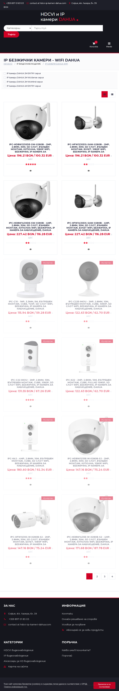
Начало (8, 64)
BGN (6, 7)
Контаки (67, 613)
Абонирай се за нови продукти (83, 630)
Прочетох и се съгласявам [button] (104, 685)
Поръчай (67, 655)
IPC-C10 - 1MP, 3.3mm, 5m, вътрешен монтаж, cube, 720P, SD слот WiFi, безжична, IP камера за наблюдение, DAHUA (30, 305)
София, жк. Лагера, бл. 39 (83, 3)
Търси (11, 34)
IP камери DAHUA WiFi (56, 64)
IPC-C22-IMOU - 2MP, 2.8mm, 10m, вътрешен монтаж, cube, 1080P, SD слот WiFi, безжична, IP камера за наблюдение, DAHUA (30, 384)
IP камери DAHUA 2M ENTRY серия (24, 73)
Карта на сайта (16, 666)
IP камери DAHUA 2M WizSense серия (25, 77)
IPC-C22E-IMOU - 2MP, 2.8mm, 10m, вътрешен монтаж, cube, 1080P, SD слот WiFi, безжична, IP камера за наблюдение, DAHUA (89, 305)
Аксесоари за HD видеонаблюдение (25, 661)
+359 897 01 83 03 (14, 3)
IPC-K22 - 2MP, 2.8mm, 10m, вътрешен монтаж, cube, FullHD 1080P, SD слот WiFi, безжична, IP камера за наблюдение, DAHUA (88, 384)
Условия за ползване (74, 624)
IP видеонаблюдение (16, 655)
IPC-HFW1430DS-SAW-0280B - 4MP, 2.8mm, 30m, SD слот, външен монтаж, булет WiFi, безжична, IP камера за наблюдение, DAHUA (88, 227)
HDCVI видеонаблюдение (18, 650)
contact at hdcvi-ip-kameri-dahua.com (46, 3)
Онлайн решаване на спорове (79, 619)
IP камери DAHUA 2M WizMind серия (25, 82)
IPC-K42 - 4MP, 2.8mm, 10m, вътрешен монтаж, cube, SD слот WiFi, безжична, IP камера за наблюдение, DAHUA (30, 462)
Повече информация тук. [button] (15, 687)
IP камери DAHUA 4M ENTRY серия (24, 86)
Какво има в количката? (76, 650)
